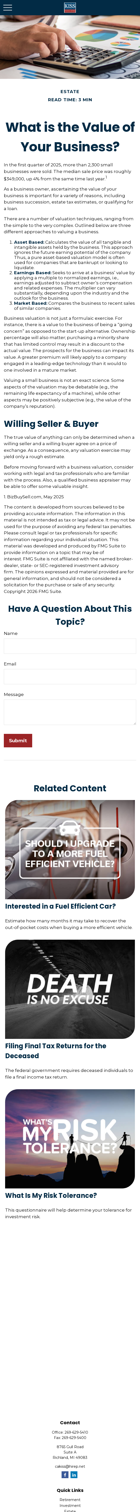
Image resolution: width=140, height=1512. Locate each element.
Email (10, 663)
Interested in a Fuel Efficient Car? (60, 906)
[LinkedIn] (74, 1474)
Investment (70, 1505)
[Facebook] (65, 1474)
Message (14, 694)
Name (11, 633)
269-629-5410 (76, 1432)
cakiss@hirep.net (70, 1466)
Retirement (70, 1500)
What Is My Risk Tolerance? (51, 1195)
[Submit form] (18, 740)
